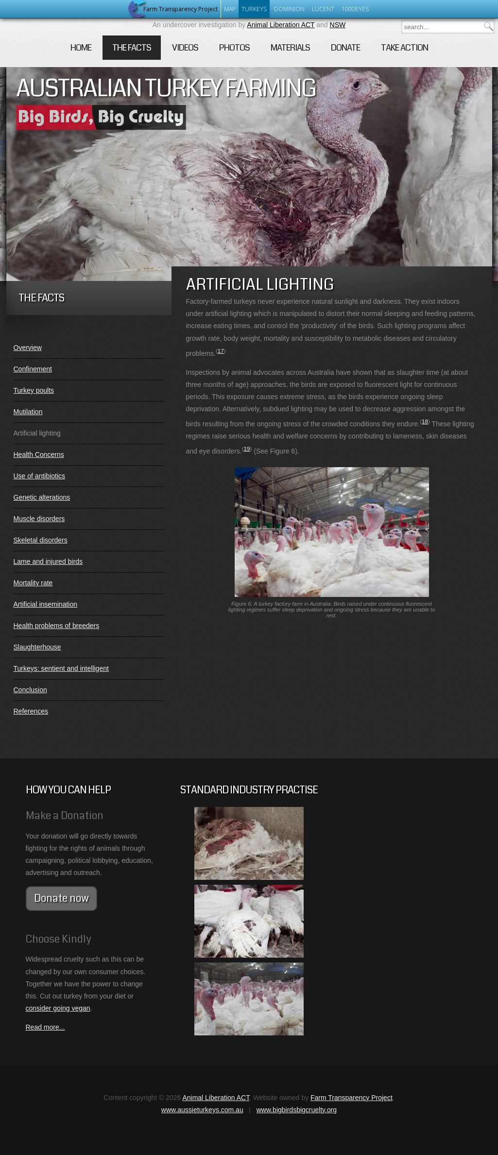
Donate (345, 47)
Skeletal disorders (41, 540)
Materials (290, 47)
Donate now (61, 898)
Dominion (289, 9)
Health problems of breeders (57, 626)
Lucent (323, 9)
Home (80, 47)
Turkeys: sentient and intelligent (61, 668)
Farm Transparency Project (351, 1098)
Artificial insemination (46, 604)
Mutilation (28, 412)
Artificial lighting (37, 433)
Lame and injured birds (48, 561)
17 (221, 351)
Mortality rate (33, 583)
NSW (338, 25)
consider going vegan (58, 1008)
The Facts (131, 47)
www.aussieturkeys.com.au (202, 1110)
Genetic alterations (42, 497)
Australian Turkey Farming (166, 88)
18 (425, 421)
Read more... (45, 1027)
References (31, 711)
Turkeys (254, 9)
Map (230, 9)
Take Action (404, 47)
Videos (185, 47)
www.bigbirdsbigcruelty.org (297, 1110)
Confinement (33, 369)
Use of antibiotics (40, 476)
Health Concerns (39, 454)
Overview (28, 347)
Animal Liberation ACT (280, 25)
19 (247, 448)
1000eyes (355, 9)
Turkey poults (34, 390)
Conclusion (30, 690)
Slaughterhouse (37, 647)
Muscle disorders (39, 519)
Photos (234, 47)
